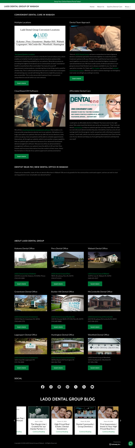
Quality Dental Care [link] (114, 7)
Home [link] (92, 7)
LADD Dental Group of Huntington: (63, 357)
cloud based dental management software (36, 130)
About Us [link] (100, 7)
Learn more (21, 83)
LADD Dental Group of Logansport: (26, 357)
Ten (25, 54)
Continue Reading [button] (33, 432)
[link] (21, 6)
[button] (128, 6)
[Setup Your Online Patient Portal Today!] (67, 1)
